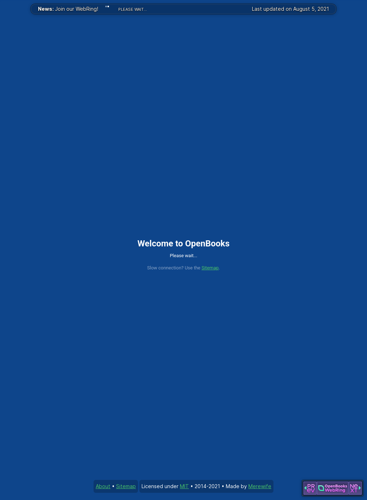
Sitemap (210, 267)
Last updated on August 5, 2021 (290, 9)
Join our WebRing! (68, 9)
